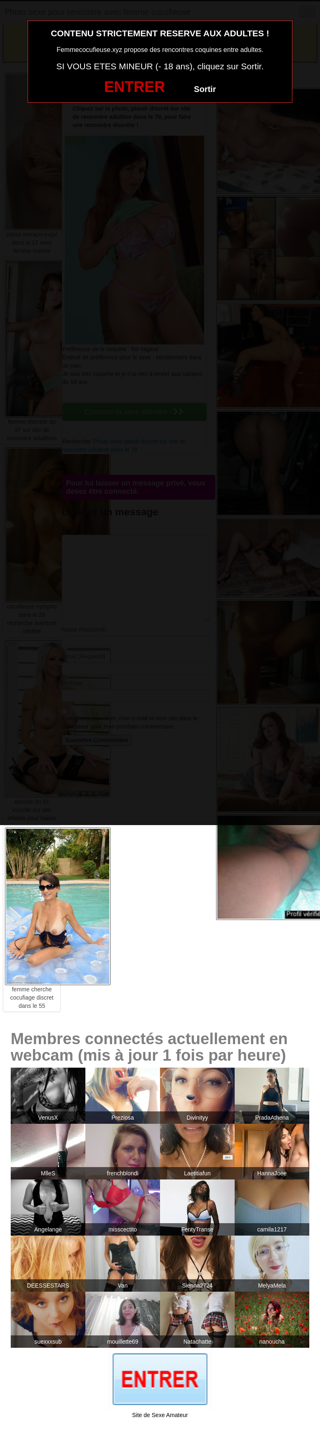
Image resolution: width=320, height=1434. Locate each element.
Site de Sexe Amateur (160, 1415)
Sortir (205, 89)
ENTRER (134, 86)
